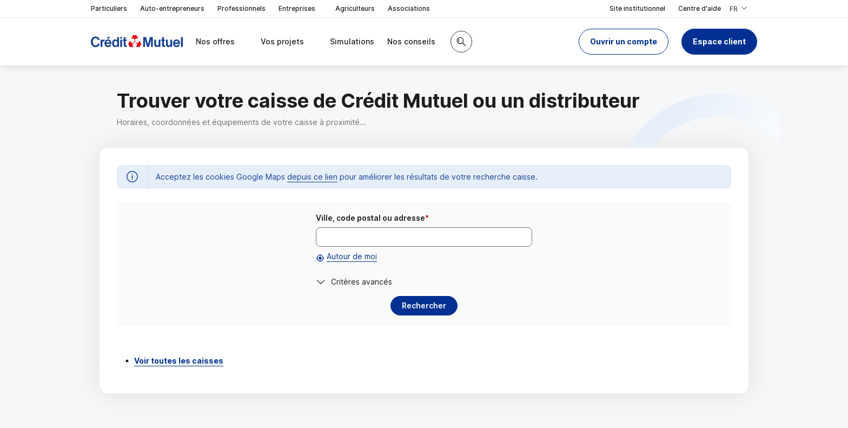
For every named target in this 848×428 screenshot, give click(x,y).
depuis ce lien (312, 176)
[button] (623, 42)
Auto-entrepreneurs (172, 8)
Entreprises (300, 9)
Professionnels (241, 8)
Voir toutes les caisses (178, 360)
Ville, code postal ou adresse (372, 217)
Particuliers (109, 8)
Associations (409, 8)
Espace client (719, 41)
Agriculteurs (355, 8)
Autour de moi (352, 256)
